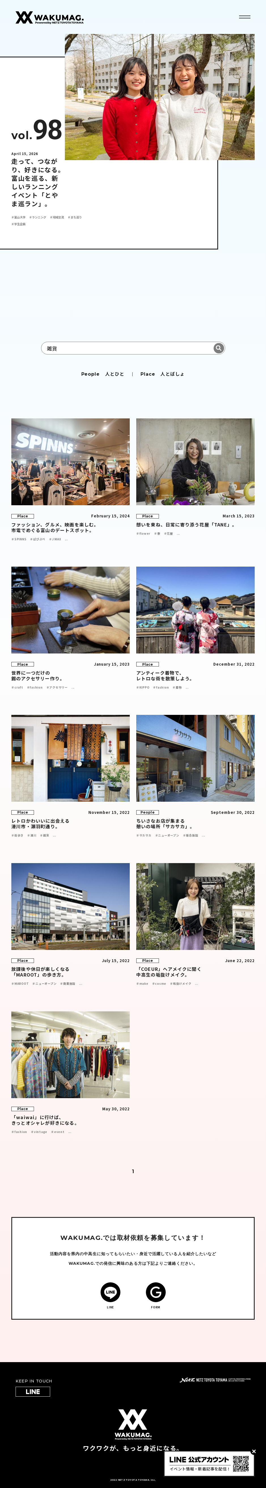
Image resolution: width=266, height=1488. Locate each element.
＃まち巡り (75, 217)
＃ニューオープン (167, 835)
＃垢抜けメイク (180, 983)
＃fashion (35, 687)
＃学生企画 (18, 224)
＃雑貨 (44, 835)
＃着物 (177, 687)
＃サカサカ (144, 835)
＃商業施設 (67, 983)
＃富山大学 (18, 217)
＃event (58, 1132)
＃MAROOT (20, 983)
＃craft (17, 687)
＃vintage (39, 1132)
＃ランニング (37, 217)
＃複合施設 (190, 835)
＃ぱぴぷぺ (37, 539)
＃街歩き (17, 835)
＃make (142, 983)
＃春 (157, 533)
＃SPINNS (18, 539)
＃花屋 (168, 533)
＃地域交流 (57, 217)
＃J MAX (55, 539)
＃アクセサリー (57, 687)
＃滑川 (31, 835)
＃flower (143, 533)
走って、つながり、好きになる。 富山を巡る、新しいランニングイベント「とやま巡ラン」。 (38, 182)
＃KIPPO (143, 687)
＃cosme (159, 983)
